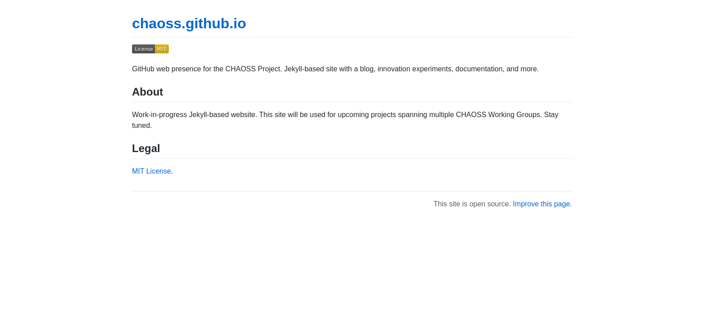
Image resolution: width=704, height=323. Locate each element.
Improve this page (541, 204)
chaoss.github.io (189, 23)
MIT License (151, 171)
